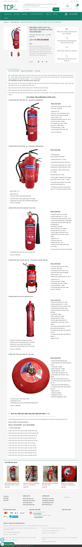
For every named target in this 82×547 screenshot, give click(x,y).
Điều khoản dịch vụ (47, 504)
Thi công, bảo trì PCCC (37, 14)
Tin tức (55, 14)
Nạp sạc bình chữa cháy (50, 4)
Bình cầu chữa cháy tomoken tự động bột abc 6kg (68, 485)
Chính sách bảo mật (28, 498)
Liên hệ (6, 18)
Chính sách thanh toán (29, 504)
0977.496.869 (13, 540)
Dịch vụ (48, 14)
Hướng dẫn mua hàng (48, 498)
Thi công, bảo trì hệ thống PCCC (31, 5)
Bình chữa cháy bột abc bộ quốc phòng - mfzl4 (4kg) (12, 485)
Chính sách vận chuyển (29, 500)
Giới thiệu (16, 14)
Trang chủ (8, 14)
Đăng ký (71, 8)
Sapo (32, 545)
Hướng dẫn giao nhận (48, 502)
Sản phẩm (25, 14)
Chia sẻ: (31, 61)
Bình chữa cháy (39, 4)
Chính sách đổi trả (27, 502)
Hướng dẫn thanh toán (48, 500)
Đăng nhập (65, 8)
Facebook (67, 497)
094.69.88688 (43, 40)
